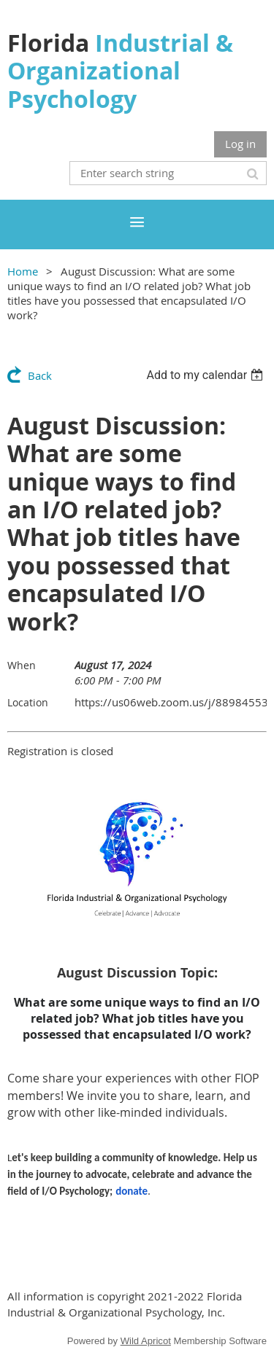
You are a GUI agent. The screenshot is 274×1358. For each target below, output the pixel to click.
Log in (240, 143)
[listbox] (206, 375)
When (21, 665)
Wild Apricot (146, 1340)
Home (22, 271)
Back (40, 375)
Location (27, 702)
